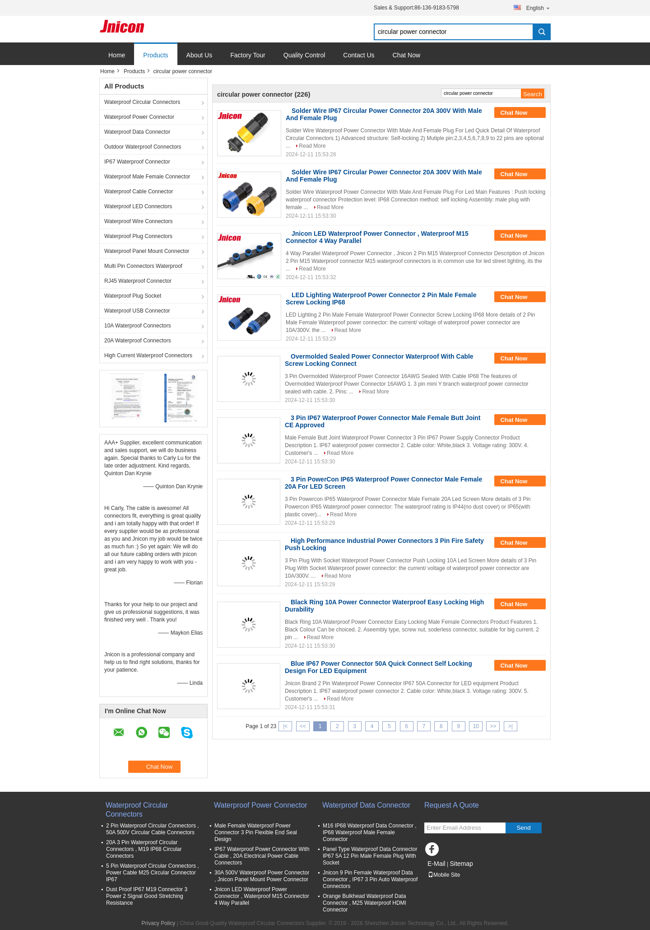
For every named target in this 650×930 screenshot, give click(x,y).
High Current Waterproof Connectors (148, 355)
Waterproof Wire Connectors (138, 221)
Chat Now (406, 55)
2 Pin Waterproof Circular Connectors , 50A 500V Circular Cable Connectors (152, 829)
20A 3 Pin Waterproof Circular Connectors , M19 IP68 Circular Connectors (143, 849)
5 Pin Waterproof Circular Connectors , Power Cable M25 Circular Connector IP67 (152, 873)
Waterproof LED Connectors (138, 206)
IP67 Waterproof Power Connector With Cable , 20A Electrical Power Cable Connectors (261, 856)
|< (285, 726)
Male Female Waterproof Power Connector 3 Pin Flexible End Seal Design (255, 832)
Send (523, 827)
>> (493, 726)
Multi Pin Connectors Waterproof (143, 266)
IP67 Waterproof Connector (137, 162)
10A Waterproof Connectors (137, 325)
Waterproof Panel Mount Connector (146, 251)
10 (475, 726)
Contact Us (358, 55)
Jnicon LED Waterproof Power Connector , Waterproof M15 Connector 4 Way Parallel (261, 896)
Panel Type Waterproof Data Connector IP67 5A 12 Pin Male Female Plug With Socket (370, 856)
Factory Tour (247, 55)
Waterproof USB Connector (137, 311)
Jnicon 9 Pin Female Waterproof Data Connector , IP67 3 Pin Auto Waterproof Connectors (370, 879)
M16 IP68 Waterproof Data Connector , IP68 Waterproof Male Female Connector (370, 832)
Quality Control (304, 55)
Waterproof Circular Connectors (142, 102)
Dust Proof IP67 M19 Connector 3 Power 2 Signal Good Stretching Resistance (146, 896)
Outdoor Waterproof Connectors (142, 147)
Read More (312, 146)
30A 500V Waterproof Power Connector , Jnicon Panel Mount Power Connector (261, 876)
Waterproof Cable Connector (138, 191)
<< (303, 726)
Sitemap (461, 863)
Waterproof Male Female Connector (147, 176)
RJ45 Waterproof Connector (138, 281)
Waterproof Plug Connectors (138, 236)
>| (510, 726)
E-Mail (436, 863)
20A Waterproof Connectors (137, 340)
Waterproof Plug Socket (132, 296)
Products (155, 55)
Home (116, 55)
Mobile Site (444, 875)
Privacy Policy (158, 923)
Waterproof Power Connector (139, 117)
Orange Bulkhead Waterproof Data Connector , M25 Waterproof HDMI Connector (364, 903)
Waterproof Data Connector (137, 132)
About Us (199, 55)
